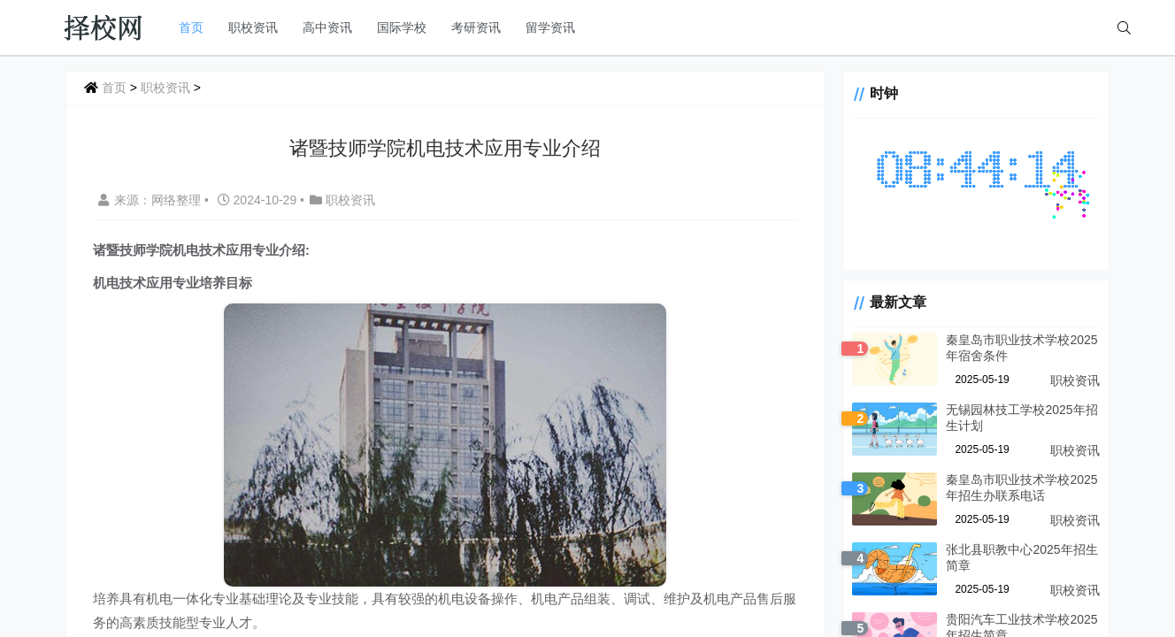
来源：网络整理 (149, 200)
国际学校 (401, 27)
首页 (191, 27)
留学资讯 (550, 27)
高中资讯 (327, 27)
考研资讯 (476, 27)
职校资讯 (253, 27)
